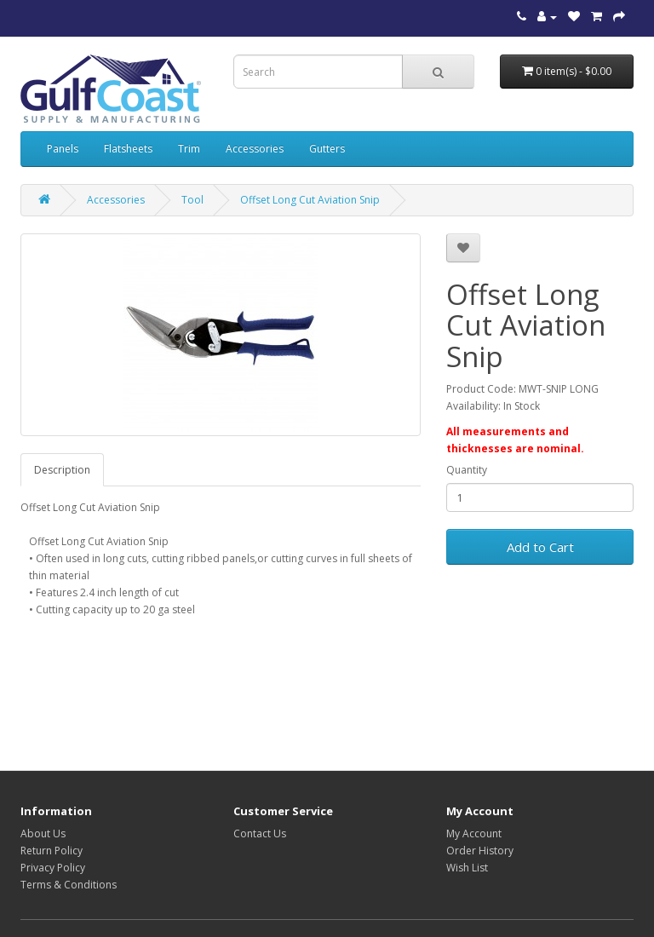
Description (62, 470)
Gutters (327, 148)
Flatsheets (128, 148)
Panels (62, 148)
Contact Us (259, 833)
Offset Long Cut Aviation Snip (310, 200)
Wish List (467, 867)
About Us (43, 833)
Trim (189, 148)
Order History (479, 850)
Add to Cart (540, 546)
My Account (474, 833)
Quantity (466, 470)
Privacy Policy (52, 867)
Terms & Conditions (68, 884)
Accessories (255, 148)
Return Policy (51, 850)
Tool (192, 200)
